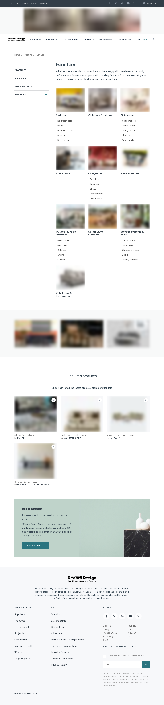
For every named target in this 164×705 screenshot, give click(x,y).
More (141, 39)
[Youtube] (129, 3)
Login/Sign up (22, 658)
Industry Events (60, 652)
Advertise (44, 3)
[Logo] (17, 39)
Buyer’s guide (58, 620)
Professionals (70, 39)
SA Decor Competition (64, 646)
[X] (116, 3)
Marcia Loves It (125, 39)
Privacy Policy (59, 664)
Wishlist (147, 3)
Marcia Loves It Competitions (67, 639)
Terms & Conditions (62, 658)
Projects (89, 39)
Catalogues (105, 39)
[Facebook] (110, 3)
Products (51, 39)
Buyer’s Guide (29, 3)
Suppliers (35, 39)
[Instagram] (123, 3)
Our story (14, 3)
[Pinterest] (135, 3)
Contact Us (57, 627)
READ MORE (36, 545)
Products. (20, 70)
